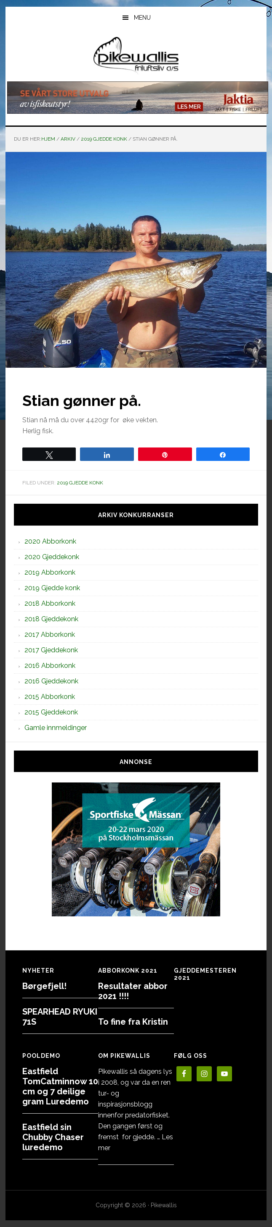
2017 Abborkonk (49, 634)
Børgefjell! (44, 986)
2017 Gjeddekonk (51, 650)
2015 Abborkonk (49, 697)
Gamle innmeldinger (55, 728)
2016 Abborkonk (49, 666)
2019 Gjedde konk (80, 483)
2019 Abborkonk (49, 572)
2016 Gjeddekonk (51, 681)
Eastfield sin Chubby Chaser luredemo (53, 1137)
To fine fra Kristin (133, 1022)
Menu (142, 17)
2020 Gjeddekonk (51, 557)
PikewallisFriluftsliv (136, 56)
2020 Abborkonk (50, 541)
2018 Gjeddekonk (51, 619)
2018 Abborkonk (49, 603)
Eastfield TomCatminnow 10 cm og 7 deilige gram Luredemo (60, 1086)
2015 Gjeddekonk (51, 712)
